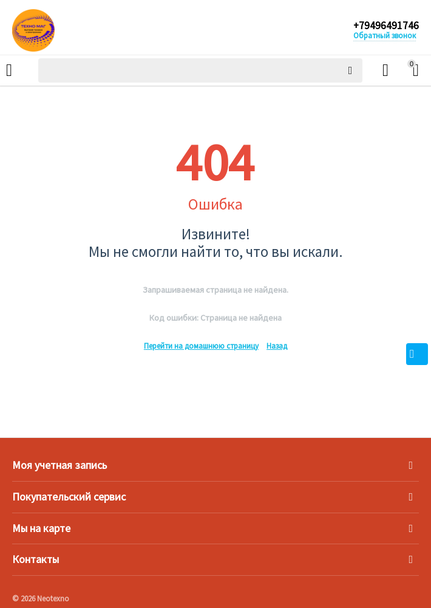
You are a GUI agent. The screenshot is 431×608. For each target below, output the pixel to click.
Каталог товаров (9, 70)
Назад (276, 346)
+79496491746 (386, 26)
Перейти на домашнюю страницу (201, 346)
